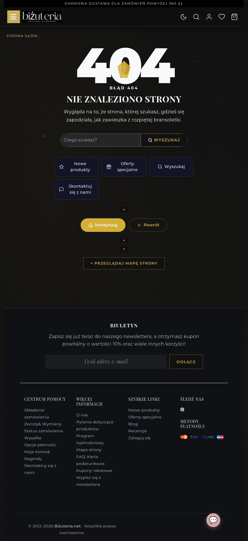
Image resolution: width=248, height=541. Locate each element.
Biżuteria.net (68, 526)
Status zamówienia (43, 431)
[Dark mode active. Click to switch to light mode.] (183, 16)
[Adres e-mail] (105, 361)
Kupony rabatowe (94, 470)
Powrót (148, 225)
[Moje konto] (209, 16)
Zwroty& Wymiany (43, 424)
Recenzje (137, 431)
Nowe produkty (74, 166)
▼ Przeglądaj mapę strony (124, 263)
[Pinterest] (182, 409)
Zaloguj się (139, 437)
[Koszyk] (234, 16)
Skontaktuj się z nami (75, 189)
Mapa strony (89, 449)
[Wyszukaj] (196, 16)
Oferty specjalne (122, 166)
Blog (133, 424)
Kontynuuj (102, 225)
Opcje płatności (40, 444)
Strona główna (24, 36)
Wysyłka (32, 437)
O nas (82, 415)
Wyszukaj (164, 140)
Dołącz (186, 361)
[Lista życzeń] (221, 16)
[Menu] (13, 16)
